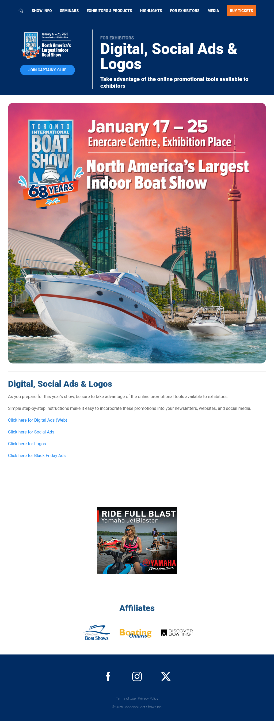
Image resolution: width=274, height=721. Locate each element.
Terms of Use (126, 698)
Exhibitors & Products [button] (109, 11)
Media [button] (213, 11)
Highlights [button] (151, 11)
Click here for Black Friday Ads (37, 455)
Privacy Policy (148, 698)
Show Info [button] (42, 11)
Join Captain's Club (47, 70)
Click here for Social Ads (31, 432)
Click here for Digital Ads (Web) (37, 420)
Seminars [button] (69, 11)
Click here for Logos (27, 443)
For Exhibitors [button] (185, 11)
